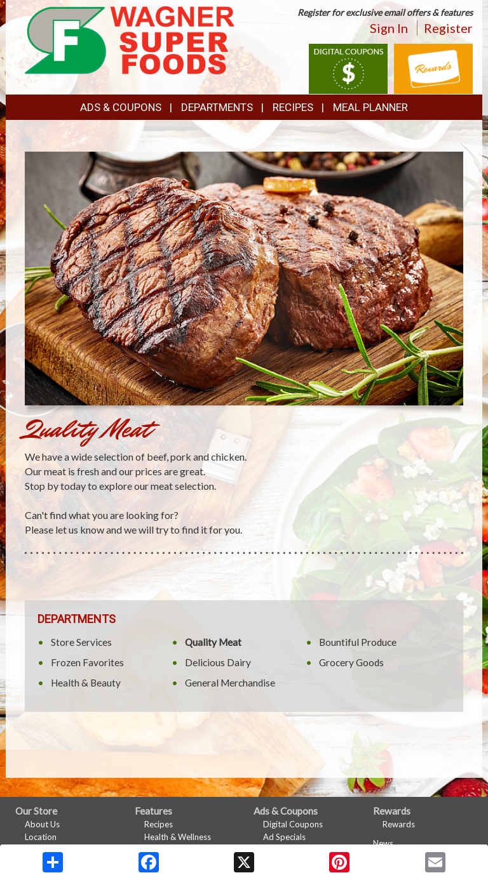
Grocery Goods (351, 662)
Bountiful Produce (357, 642)
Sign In (389, 28)
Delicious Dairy (218, 662)
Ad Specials (284, 837)
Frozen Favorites (87, 662)
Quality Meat (213, 642)
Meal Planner (370, 107)
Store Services (81, 642)
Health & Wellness (177, 837)
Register (448, 28)
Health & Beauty (86, 682)
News (383, 843)
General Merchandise (230, 682)
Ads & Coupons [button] (120, 107)
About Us (42, 824)
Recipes (293, 107)
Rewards (399, 824)
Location (41, 837)
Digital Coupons (293, 824)
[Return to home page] (129, 39)
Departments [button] (217, 107)
